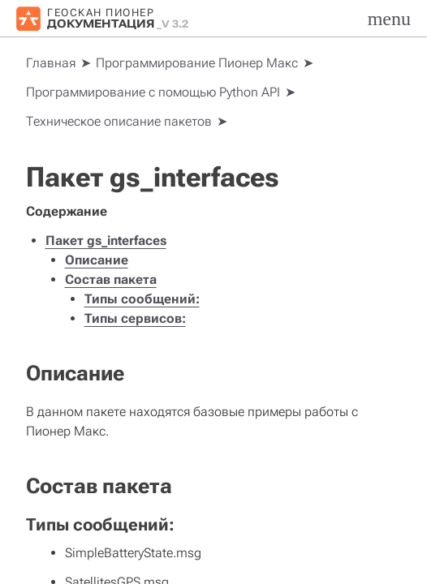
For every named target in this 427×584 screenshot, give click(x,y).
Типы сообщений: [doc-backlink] (100, 525)
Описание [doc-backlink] (75, 373)
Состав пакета (111, 279)
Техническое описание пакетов (119, 121)
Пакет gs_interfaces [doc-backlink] (152, 177)
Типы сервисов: (135, 318)
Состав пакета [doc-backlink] (99, 486)
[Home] (50, 63)
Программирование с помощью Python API (153, 92)
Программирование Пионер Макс (197, 63)
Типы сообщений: (142, 299)
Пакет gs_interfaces (105, 240)
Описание (96, 260)
